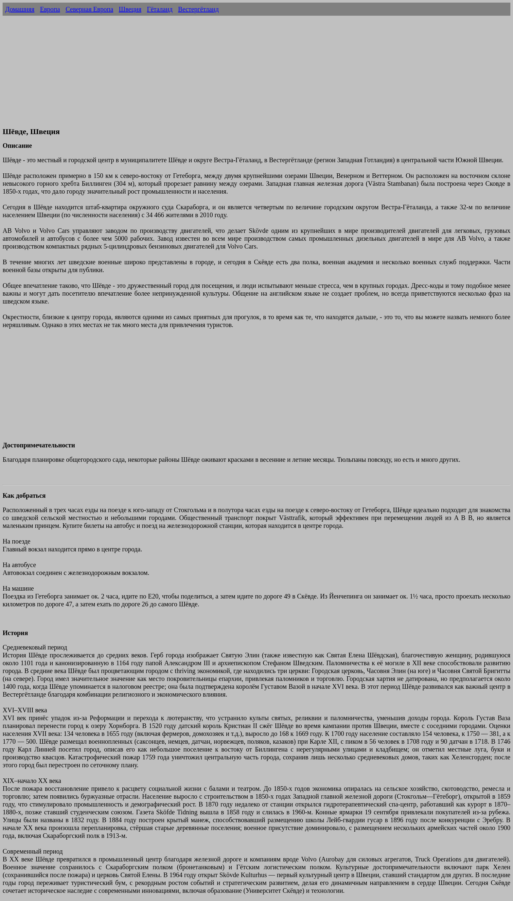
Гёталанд (159, 9)
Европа (50, 9)
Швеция (130, 9)
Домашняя (19, 9)
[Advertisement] (256, 74)
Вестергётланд (198, 9)
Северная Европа (89, 9)
